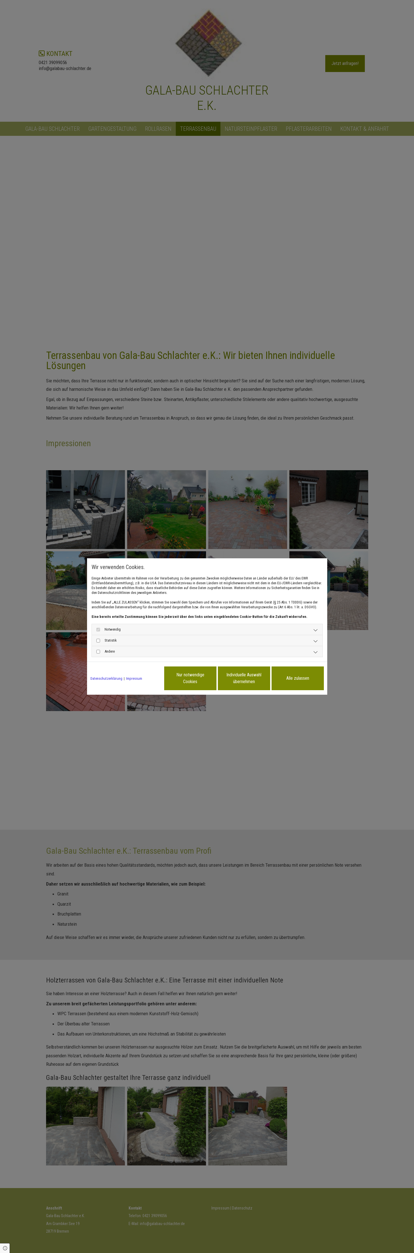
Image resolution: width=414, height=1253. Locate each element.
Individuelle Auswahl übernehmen (243, 678)
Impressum (134, 678)
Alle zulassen (297, 678)
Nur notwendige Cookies (190, 678)
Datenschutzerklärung (106, 678)
